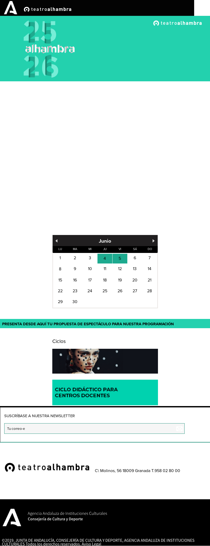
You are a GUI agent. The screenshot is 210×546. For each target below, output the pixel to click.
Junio (105, 240)
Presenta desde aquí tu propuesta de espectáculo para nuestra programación (88, 324)
